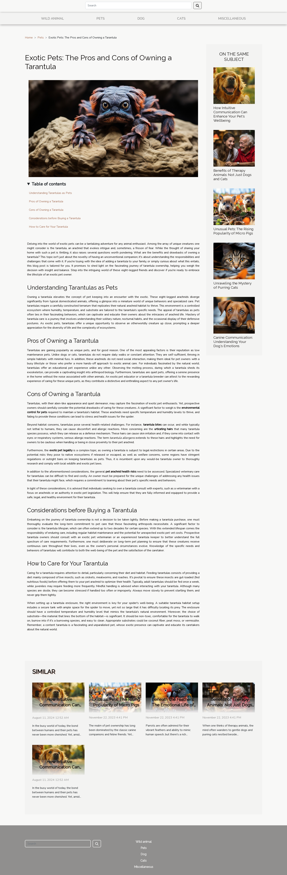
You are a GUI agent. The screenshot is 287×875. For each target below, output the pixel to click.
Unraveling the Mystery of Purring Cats (232, 285)
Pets (100, 18)
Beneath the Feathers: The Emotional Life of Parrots (173, 705)
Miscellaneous (232, 18)
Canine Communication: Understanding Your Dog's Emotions (233, 341)
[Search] (138, 5)
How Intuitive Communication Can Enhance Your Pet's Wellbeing (230, 114)
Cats (181, 18)
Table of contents (49, 184)
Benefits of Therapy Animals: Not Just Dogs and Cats (232, 174)
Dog (141, 18)
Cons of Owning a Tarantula (46, 210)
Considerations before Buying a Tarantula (55, 218)
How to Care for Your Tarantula (48, 227)
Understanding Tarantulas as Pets (50, 193)
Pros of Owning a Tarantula (46, 201)
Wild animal (52, 18)
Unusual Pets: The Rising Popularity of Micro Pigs (233, 231)
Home (29, 38)
